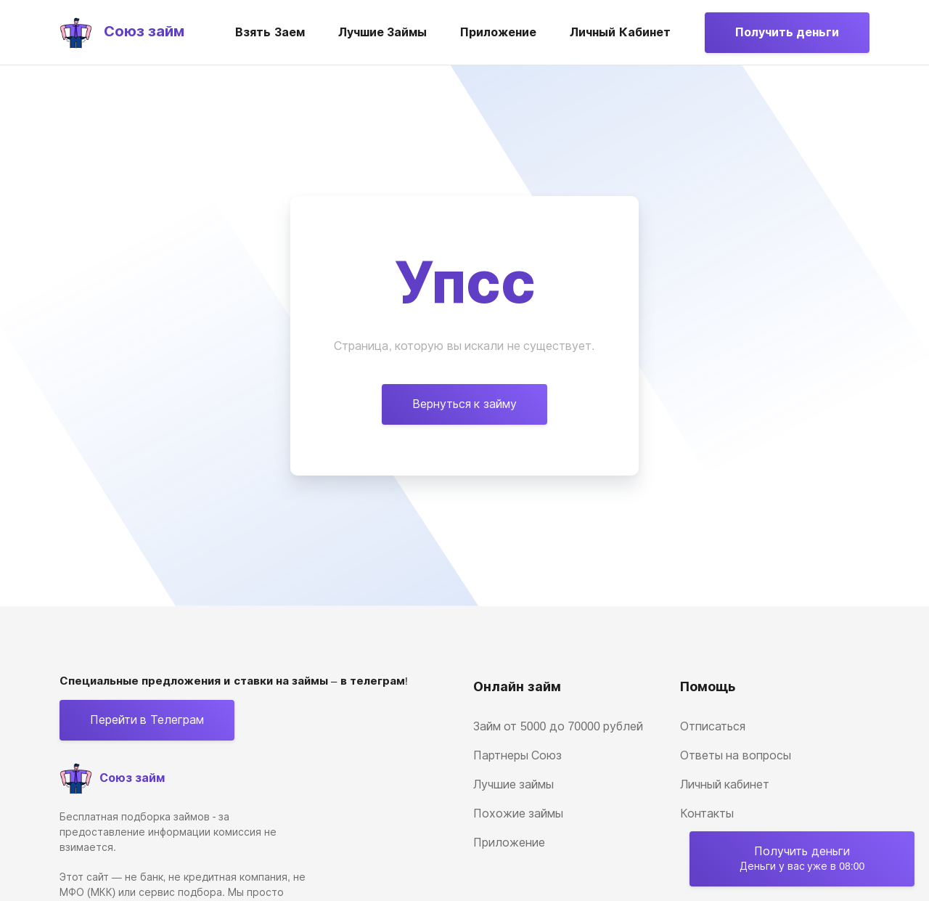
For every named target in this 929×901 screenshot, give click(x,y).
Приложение (498, 32)
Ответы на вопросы (735, 755)
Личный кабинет (620, 32)
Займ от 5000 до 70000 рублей (558, 726)
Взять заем (269, 32)
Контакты (707, 813)
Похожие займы (518, 813)
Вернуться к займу (464, 404)
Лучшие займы (382, 32)
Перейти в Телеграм (147, 720)
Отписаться (712, 726)
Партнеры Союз (517, 755)
